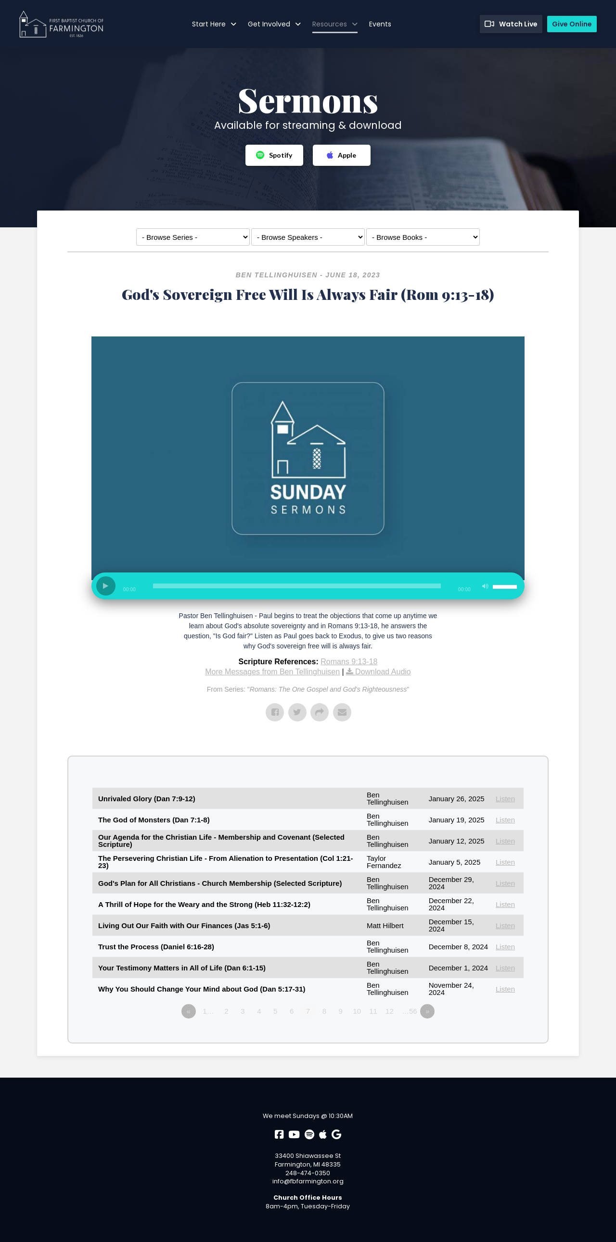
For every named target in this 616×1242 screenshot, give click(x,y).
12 (389, 1011)
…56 (409, 1011)
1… (208, 1011)
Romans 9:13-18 (349, 662)
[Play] (106, 586)
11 (373, 1011)
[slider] (297, 586)
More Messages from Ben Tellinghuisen (272, 672)
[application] (308, 589)
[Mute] (485, 586)
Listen (505, 799)
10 (357, 1011)
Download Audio (383, 672)
